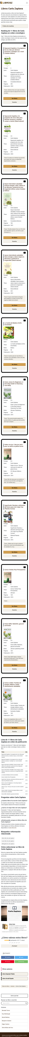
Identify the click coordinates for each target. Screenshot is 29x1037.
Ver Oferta (14, 98)
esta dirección (12, 827)
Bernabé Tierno (6, 1010)
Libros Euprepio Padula (8, 974)
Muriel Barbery (6, 1017)
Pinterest (7, 961)
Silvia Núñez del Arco (7, 1027)
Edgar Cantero (5, 1024)
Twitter (21, 957)
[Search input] (14, 1003)
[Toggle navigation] (27, 2)
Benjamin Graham (6, 1020)
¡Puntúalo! (14, 946)
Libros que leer (14, 995)
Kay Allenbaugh (6, 1014)
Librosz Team (12, 924)
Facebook (7, 957)
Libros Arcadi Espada (8, 978)
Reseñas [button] (14, 102)
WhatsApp (21, 961)
